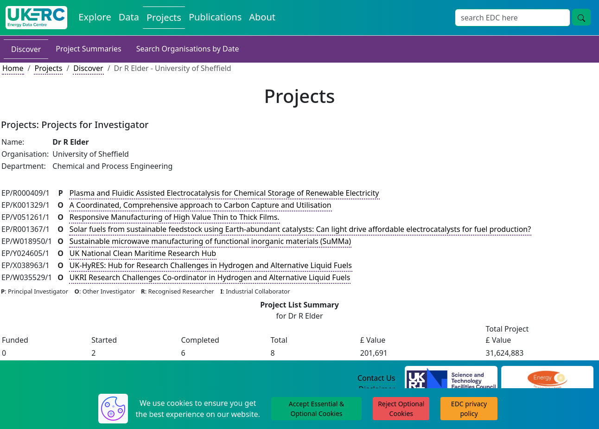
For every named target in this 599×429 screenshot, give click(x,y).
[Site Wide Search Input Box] (512, 17)
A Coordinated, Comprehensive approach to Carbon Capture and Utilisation (200, 205)
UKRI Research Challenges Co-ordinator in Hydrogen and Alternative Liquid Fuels (210, 277)
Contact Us (376, 378)
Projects (48, 68)
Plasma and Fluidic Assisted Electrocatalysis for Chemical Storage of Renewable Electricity (224, 193)
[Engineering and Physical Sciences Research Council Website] (547, 378)
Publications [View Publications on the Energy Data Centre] (215, 17)
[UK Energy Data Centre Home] (36, 18)
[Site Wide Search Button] (581, 17)
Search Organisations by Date (187, 49)
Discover (26, 49)
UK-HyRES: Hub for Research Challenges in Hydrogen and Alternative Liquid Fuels (211, 265)
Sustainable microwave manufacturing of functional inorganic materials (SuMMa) (210, 241)
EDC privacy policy (469, 408)
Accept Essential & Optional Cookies (316, 408)
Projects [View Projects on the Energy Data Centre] (164, 17)
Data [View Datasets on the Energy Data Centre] (129, 17)
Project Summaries (88, 49)
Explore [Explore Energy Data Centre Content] (94, 17)
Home (13, 68)
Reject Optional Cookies (401, 408)
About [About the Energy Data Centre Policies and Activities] (262, 17)
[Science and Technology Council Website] (451, 378)
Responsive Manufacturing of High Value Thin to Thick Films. (175, 217)
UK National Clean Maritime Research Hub (143, 253)
